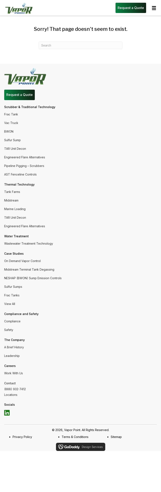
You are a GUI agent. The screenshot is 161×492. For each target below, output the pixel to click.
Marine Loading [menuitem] (15, 209)
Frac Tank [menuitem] (11, 114)
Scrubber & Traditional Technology (29, 107)
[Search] (80, 45)
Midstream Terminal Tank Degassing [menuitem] (29, 269)
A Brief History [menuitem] (14, 347)
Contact (10, 383)
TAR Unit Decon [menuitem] (15, 148)
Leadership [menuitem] (12, 356)
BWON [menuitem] (8, 131)
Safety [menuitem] (8, 330)
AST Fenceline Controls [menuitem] (20, 174)
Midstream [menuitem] (11, 200)
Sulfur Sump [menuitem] (12, 140)
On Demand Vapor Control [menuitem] (22, 261)
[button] (7, 413)
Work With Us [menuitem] (13, 373)
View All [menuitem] (9, 304)
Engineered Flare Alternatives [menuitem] (24, 157)
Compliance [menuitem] (12, 321)
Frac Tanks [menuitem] (11, 295)
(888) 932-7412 (15, 389)
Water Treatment (16, 236)
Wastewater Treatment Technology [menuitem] (28, 243)
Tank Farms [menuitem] (12, 192)
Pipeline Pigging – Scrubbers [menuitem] (24, 166)
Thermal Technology (19, 184)
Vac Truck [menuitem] (11, 123)
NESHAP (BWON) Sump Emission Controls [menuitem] (33, 278)
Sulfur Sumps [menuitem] (13, 286)
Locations (10, 394)
